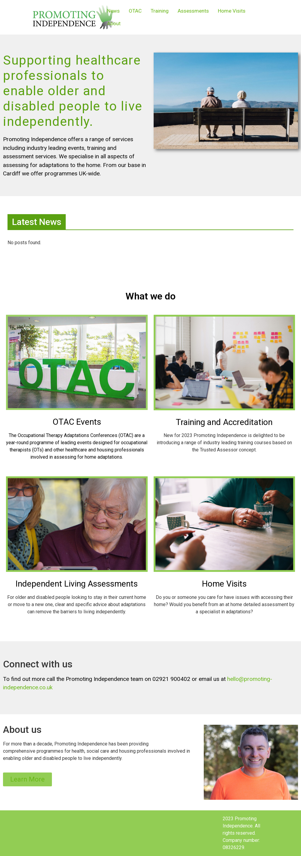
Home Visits (231, 11)
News (113, 11)
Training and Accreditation (224, 422)
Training (160, 11)
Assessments (193, 11)
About (114, 23)
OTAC (135, 11)
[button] (27, 779)
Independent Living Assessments (77, 584)
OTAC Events (77, 422)
